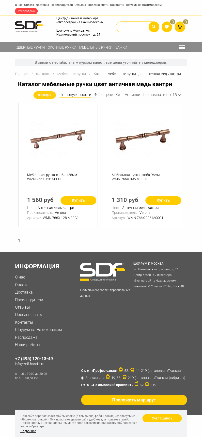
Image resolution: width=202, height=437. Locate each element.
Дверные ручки (30, 47)
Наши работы (27, 345)
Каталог (42, 74)
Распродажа (26, 11)
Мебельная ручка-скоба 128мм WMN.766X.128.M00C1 (52, 177)
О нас (18, 5)
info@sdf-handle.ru (29, 364)
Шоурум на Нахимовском (144, 5)
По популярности (75, 95)
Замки (121, 47)
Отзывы (80, 5)
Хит (118, 95)
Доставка (42, 5)
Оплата (29, 5)
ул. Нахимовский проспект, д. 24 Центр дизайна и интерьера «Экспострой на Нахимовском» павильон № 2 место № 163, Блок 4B (159, 274)
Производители (62, 5)
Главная (21, 74)
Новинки (132, 95)
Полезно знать (98, 5)
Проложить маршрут (134, 400)
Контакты (117, 5)
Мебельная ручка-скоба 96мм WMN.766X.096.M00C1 (136, 177)
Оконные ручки (62, 47)
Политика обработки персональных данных (105, 293)
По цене (103, 95)
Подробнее (28, 431)
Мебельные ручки (95, 47)
